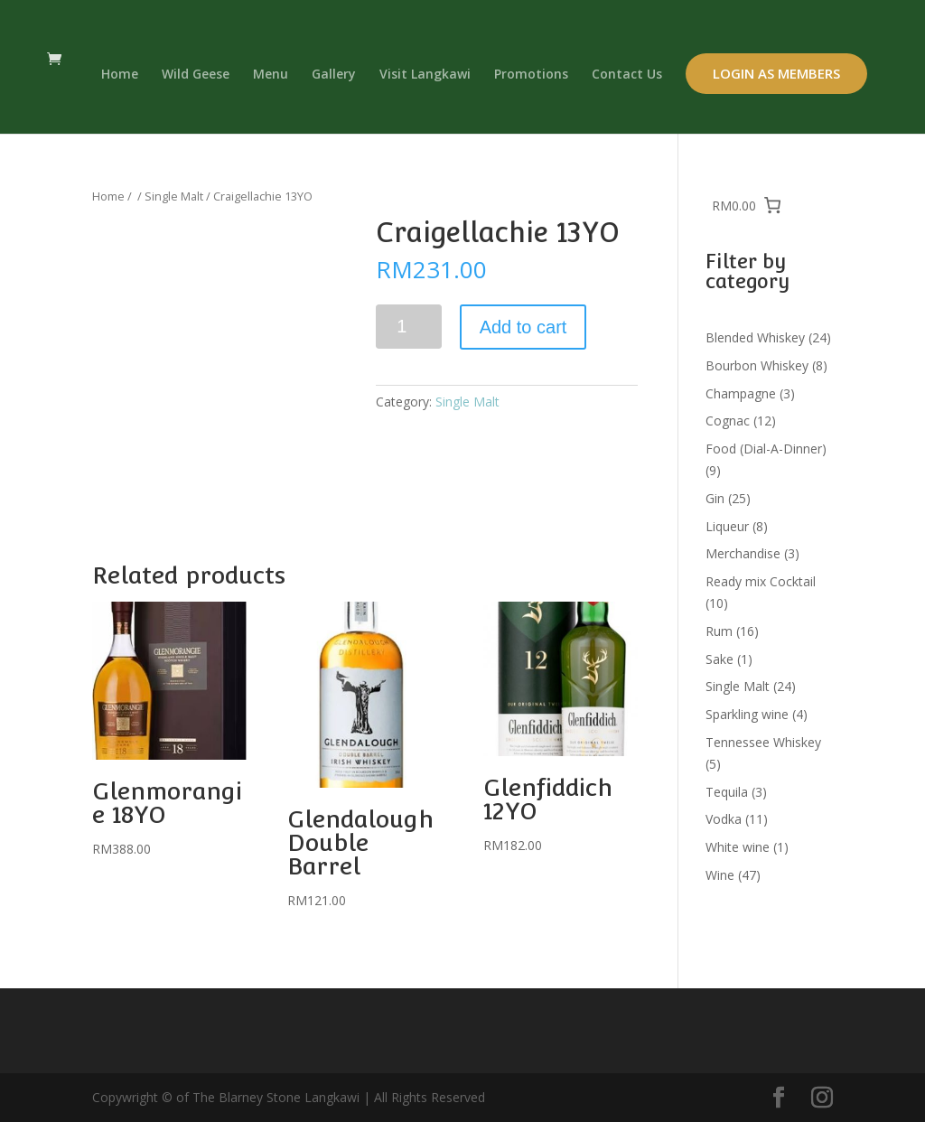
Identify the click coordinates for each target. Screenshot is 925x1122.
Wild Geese (195, 75)
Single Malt (174, 196)
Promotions (531, 75)
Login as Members (776, 73)
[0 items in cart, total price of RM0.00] (747, 205)
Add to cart (523, 327)
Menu (270, 75)
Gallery (334, 75)
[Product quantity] (409, 326)
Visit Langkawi (425, 75)
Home (119, 75)
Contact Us (627, 75)
